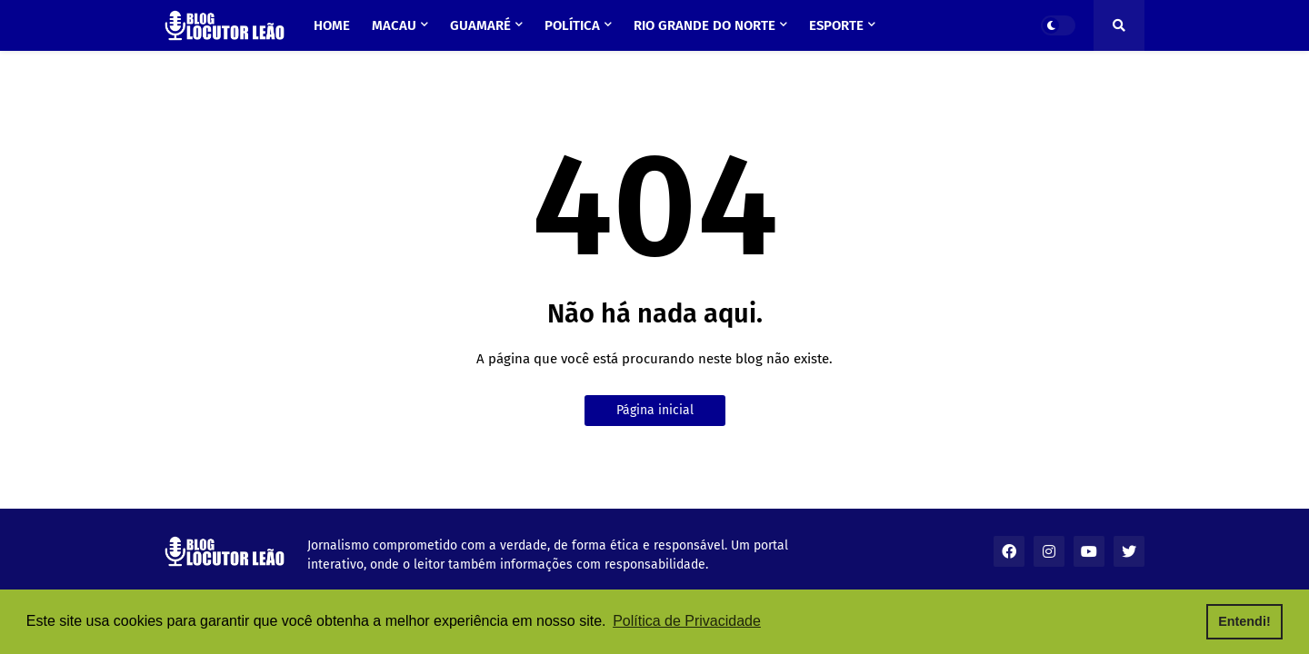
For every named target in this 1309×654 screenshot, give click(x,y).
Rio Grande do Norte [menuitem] (704, 25)
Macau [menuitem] (394, 25)
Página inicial (655, 410)
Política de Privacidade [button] (687, 621)
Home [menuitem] (332, 25)
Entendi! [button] (1244, 621)
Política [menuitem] (572, 25)
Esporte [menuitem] (836, 25)
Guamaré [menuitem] (480, 25)
